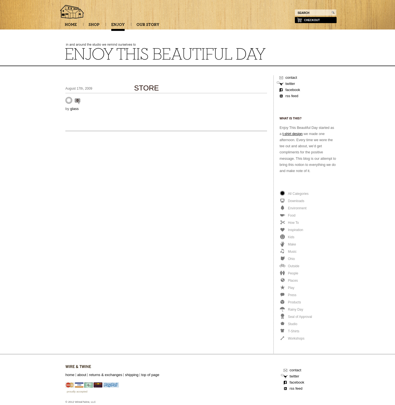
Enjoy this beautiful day (72, 12)
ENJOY (118, 26)
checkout (312, 20)
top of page (150, 375)
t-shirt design (293, 134)
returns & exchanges (105, 375)
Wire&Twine (78, 367)
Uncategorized (69, 100)
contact (291, 77)
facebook (292, 90)
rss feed (291, 96)
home (70, 375)
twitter (290, 84)
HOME (71, 26)
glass (74, 109)
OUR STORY (148, 26)
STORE (146, 88)
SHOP (94, 26)
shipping (131, 375)
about (82, 375)
